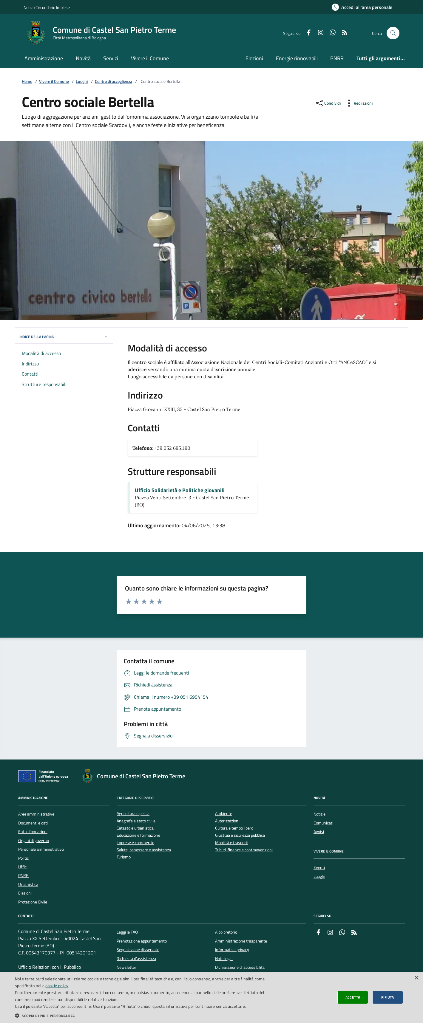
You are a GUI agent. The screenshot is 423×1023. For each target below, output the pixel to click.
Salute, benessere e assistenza (144, 850)
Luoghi (82, 81)
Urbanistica (28, 884)
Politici (24, 858)
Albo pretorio (226, 932)
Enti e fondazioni (32, 831)
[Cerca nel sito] (393, 33)
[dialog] (211, 997)
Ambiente (223, 813)
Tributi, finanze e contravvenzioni (244, 850)
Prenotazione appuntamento (142, 941)
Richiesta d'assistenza (136, 958)
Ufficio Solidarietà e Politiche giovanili (180, 490)
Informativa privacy (232, 949)
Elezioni (254, 58)
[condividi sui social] (328, 103)
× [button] (416, 978)
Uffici (22, 867)
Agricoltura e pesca (133, 813)
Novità (83, 58)
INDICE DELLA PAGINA (63, 337)
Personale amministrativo (41, 849)
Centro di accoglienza (113, 81)
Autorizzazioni (227, 821)
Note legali (224, 958)
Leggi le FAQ (127, 932)
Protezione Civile (32, 902)
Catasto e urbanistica (135, 828)
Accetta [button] (352, 997)
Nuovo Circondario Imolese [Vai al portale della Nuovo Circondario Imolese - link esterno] (47, 7)
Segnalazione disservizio (138, 949)
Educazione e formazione (138, 835)
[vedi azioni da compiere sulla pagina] (358, 103)
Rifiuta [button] (387, 997)
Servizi (110, 58)
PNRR (337, 58)
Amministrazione (43, 58)
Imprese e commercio (135, 843)
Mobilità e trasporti (231, 843)
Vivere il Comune (150, 58)
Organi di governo (33, 840)
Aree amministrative (36, 814)
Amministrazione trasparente (241, 941)
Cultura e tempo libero (234, 828)
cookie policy (56, 985)
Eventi (319, 867)
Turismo (124, 857)
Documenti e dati (33, 823)
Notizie (319, 814)
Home (27, 81)
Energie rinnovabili (297, 58)
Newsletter (126, 967)
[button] (141, 1016)
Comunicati (323, 823)
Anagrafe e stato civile (136, 821)
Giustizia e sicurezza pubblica (240, 835)
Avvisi (319, 831)
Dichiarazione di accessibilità (240, 967)
